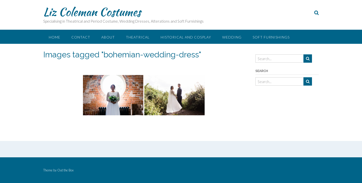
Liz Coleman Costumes (92, 12)
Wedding (232, 37)
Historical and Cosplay (186, 37)
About (108, 37)
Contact (80, 37)
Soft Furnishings (271, 37)
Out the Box (65, 170)
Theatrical (138, 37)
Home (54, 37)
